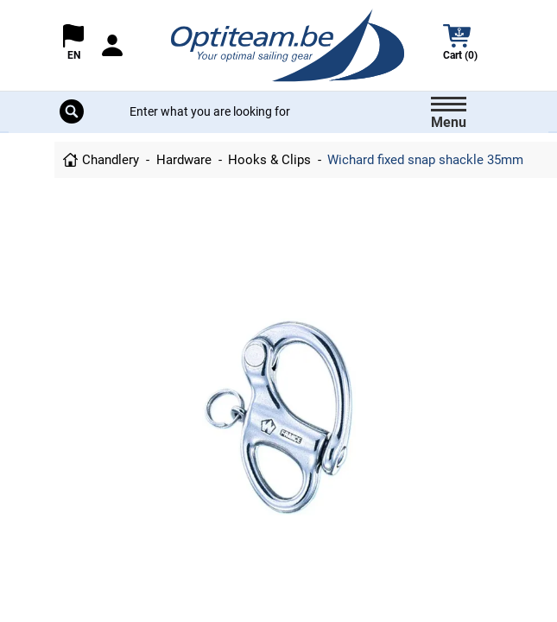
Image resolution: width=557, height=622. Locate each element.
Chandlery (110, 160)
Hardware (184, 160)
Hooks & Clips (269, 160)
